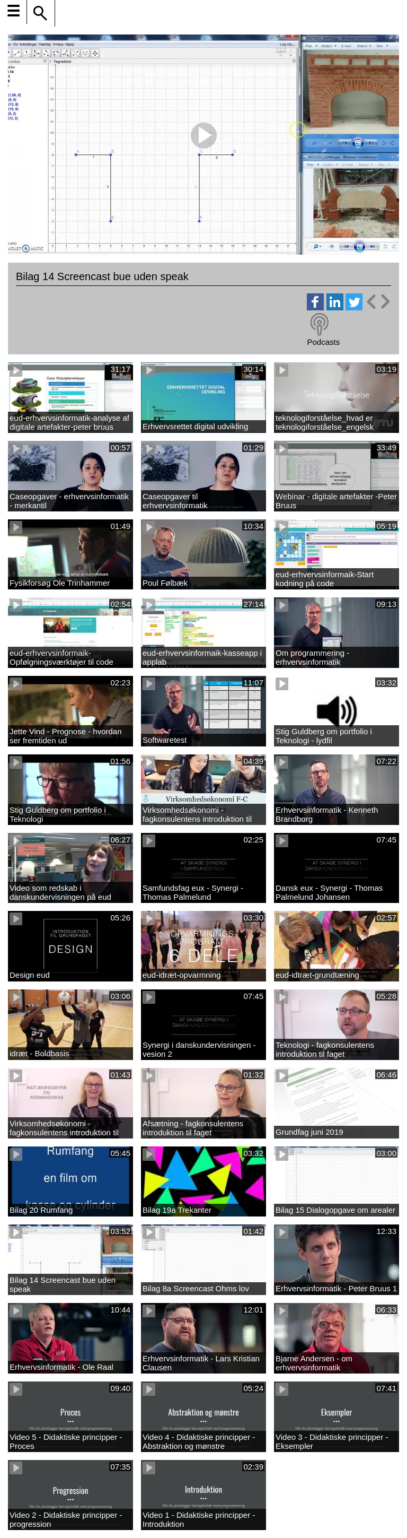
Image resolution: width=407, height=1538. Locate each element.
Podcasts (323, 341)
